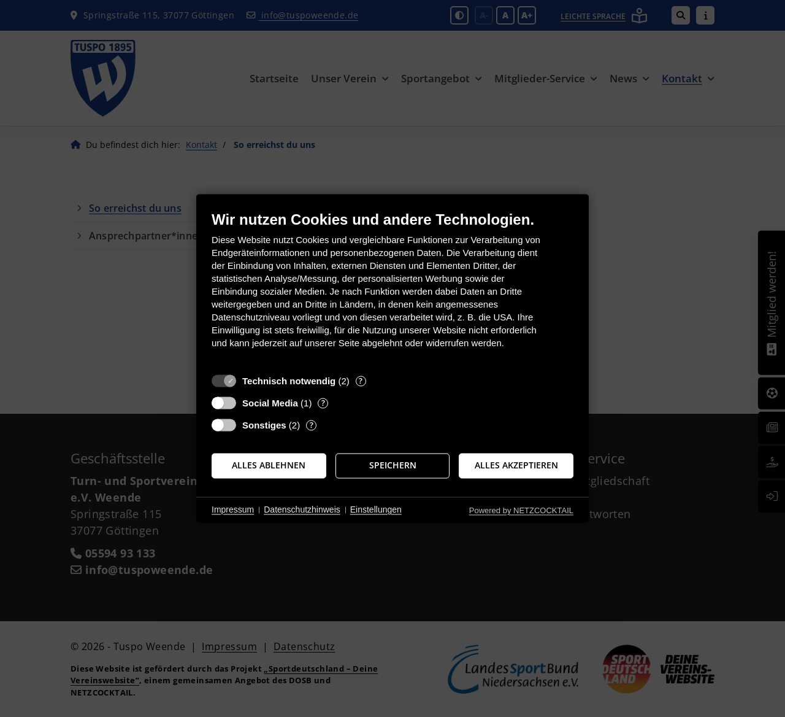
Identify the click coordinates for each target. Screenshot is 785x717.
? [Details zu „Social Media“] (323, 403)
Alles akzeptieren (516, 465)
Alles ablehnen (268, 465)
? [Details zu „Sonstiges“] (311, 425)
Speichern (392, 465)
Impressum (233, 509)
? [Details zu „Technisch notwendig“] (360, 381)
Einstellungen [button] (376, 509)
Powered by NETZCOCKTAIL (521, 510)
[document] (392, 288)
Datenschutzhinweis (302, 509)
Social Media (270, 403)
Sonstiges (264, 425)
